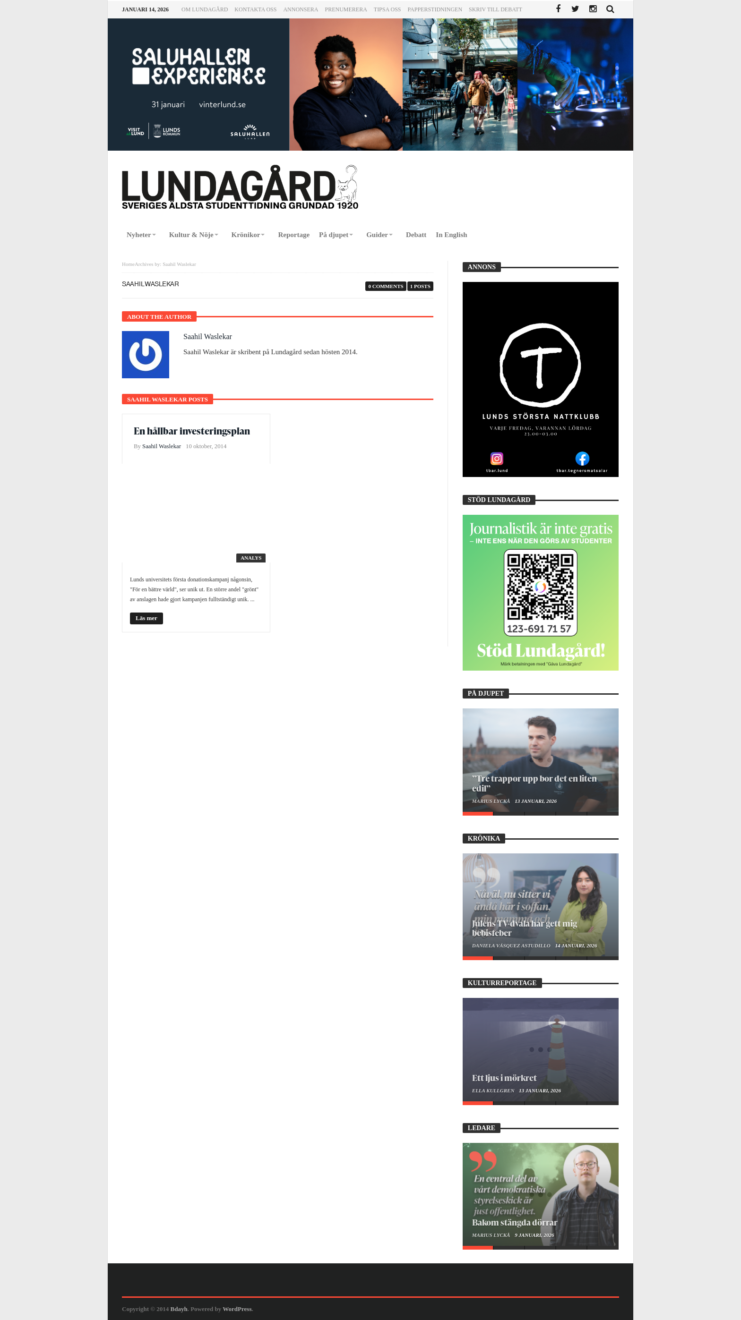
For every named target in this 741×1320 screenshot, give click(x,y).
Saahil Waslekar (207, 336)
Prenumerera (346, 9)
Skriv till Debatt (495, 9)
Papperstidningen (435, 9)
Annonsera (300, 9)
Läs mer (146, 618)
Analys (251, 558)
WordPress (237, 1308)
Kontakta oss (255, 9)
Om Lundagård (204, 9)
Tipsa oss (387, 9)
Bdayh (179, 1308)
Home (128, 264)
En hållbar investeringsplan (192, 430)
